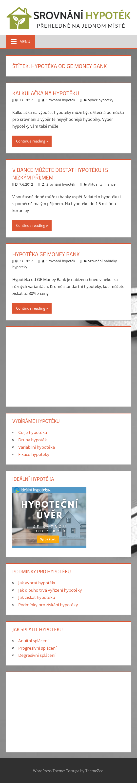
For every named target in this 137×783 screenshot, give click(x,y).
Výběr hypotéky (100, 100)
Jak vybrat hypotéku (37, 583)
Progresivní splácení (37, 648)
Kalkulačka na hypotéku (45, 93)
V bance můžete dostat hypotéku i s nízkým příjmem (60, 174)
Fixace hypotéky (33, 454)
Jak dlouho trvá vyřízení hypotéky (50, 590)
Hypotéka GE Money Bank (46, 254)
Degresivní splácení (36, 655)
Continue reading (30, 141)
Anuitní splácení (33, 640)
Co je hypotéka (32, 432)
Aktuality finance (102, 184)
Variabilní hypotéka (36, 447)
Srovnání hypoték (60, 100)
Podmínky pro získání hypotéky (48, 604)
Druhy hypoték (32, 440)
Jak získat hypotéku (36, 597)
